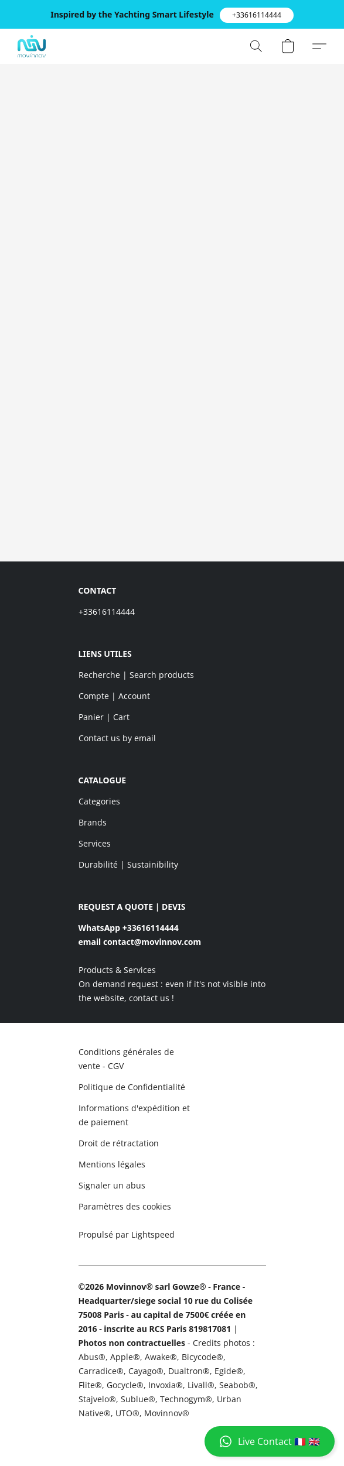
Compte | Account (114, 695)
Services (95, 843)
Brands (93, 822)
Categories (99, 801)
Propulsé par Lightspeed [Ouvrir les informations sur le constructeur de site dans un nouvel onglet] (127, 1234)
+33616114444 (107, 611)
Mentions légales (112, 1164)
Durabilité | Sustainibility (128, 864)
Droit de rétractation (119, 1143)
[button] (257, 15)
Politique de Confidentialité (132, 1086)
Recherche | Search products (136, 674)
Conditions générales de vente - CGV (126, 1058)
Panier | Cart (104, 716)
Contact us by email (117, 738)
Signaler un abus (112, 1185)
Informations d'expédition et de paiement (134, 1115)
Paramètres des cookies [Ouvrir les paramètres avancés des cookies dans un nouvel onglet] (125, 1206)
